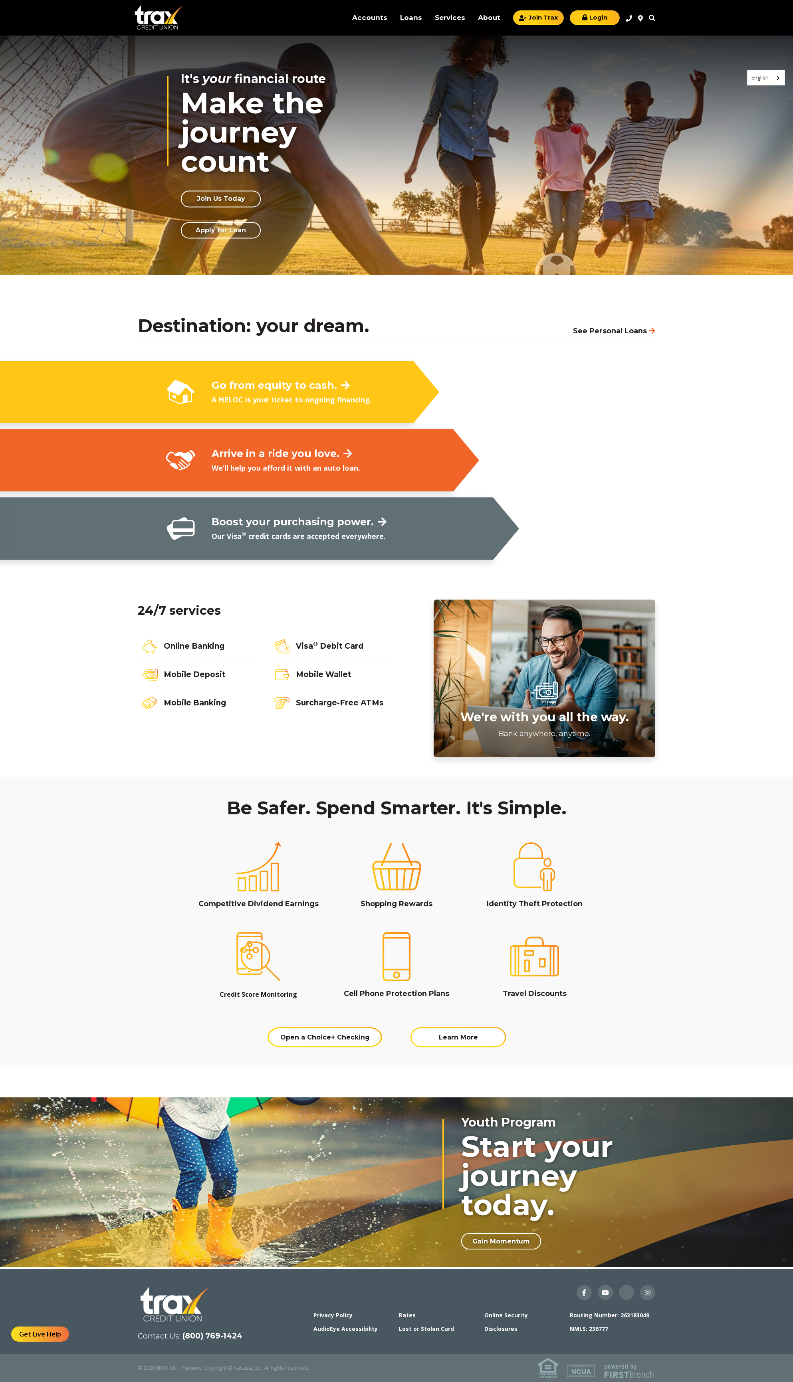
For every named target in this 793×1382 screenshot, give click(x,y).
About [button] (489, 18)
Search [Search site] (652, 18)
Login (598, 17)
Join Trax (543, 17)
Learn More (458, 1037)
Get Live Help (40, 1334)
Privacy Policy (333, 1315)
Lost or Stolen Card (426, 1329)
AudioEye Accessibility (345, 1329)
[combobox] (766, 77)
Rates (407, 1315)
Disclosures (500, 1329)
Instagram (647, 1292)
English (760, 77)
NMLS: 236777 (589, 1329)
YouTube (605, 1292)
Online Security (506, 1315)
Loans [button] (411, 18)
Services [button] (450, 18)
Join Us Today (221, 199)
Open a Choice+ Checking (325, 1037)
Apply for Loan (221, 230)
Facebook (584, 1292)
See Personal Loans (610, 331)
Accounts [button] (369, 18)
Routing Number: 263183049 (609, 1315)
